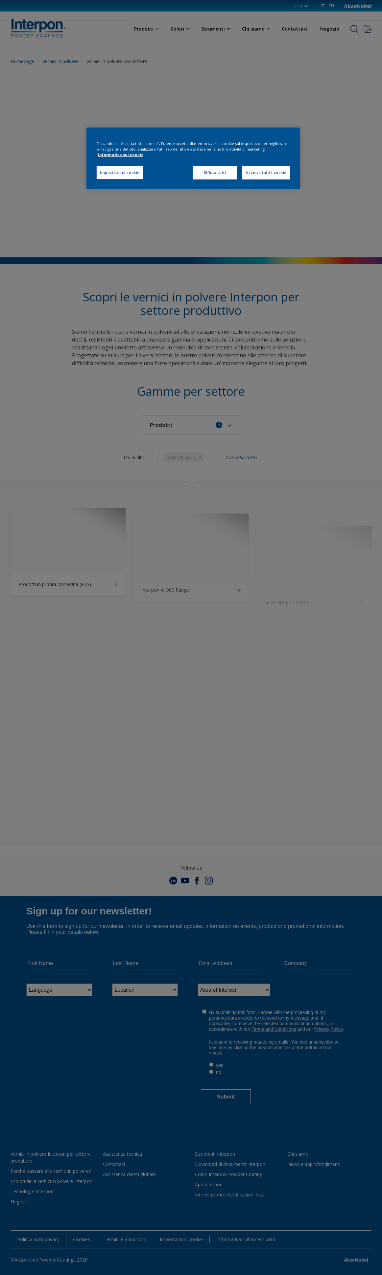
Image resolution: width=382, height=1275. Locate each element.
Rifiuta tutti (215, 172)
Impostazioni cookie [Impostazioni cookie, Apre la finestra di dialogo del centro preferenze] (120, 172)
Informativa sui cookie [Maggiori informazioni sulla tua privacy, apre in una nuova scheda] (120, 154)
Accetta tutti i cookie (266, 172)
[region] (193, 158)
